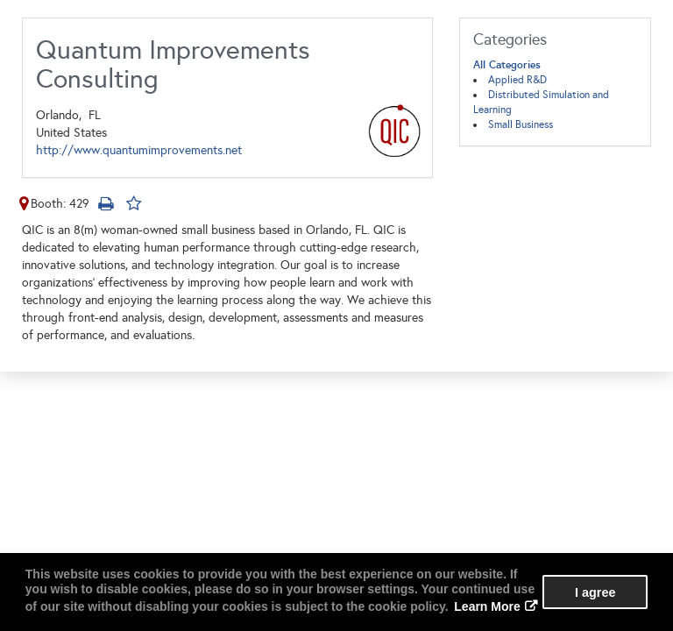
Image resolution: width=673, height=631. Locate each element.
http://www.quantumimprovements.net (139, 150)
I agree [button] (595, 592)
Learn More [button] (487, 606)
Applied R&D (517, 80)
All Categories (507, 65)
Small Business (520, 124)
